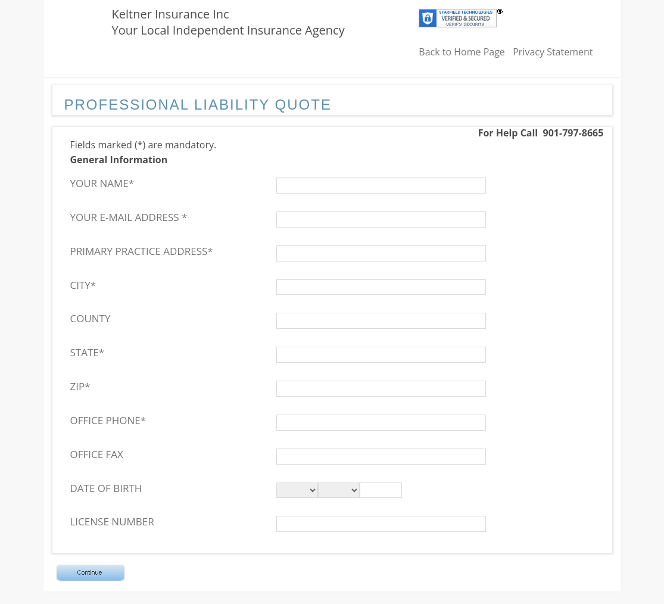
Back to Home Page (462, 51)
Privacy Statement (553, 51)
